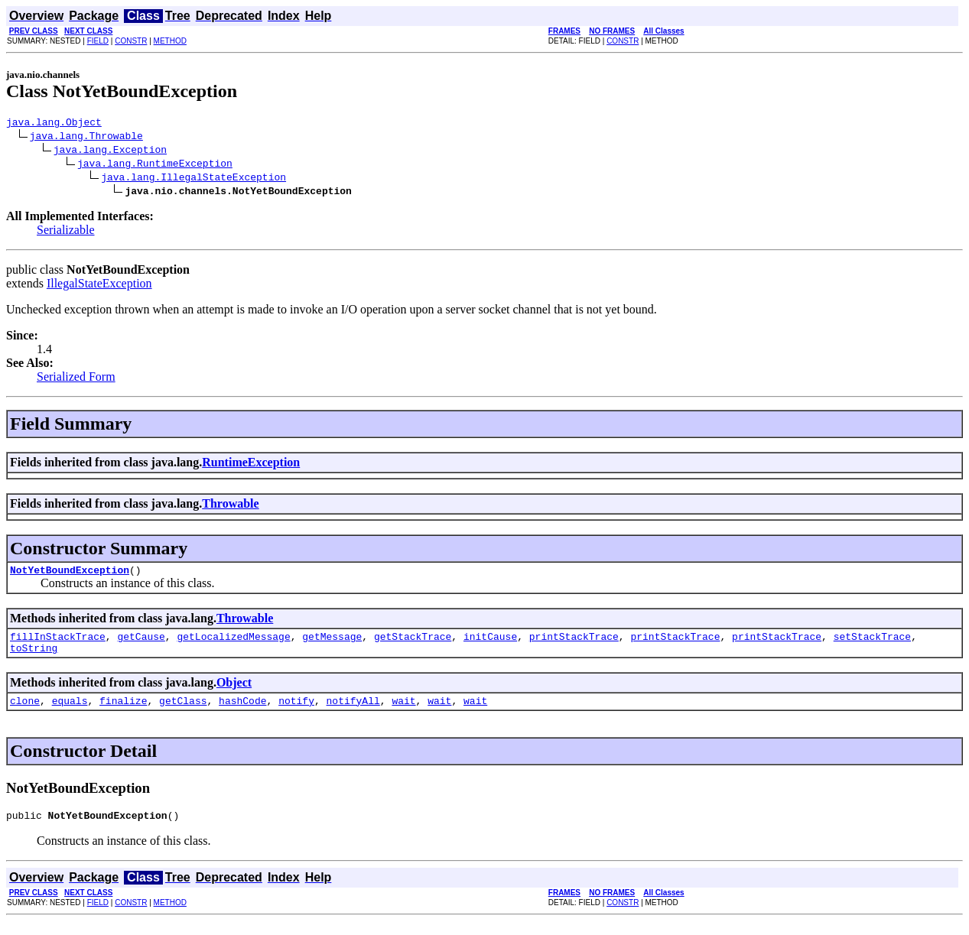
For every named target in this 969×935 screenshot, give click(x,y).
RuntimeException (251, 464)
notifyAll (353, 712)
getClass (182, 712)
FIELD (98, 41)
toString (33, 657)
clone (25, 712)
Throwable (230, 505)
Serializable (66, 232)
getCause (140, 643)
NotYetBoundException (69, 574)
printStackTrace (574, 643)
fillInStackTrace (58, 643)
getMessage (332, 643)
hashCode (242, 712)
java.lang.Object (54, 124)
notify (296, 712)
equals (70, 712)
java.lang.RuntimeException (154, 165)
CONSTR (131, 41)
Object (234, 691)
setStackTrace (872, 643)
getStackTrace (412, 643)
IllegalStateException (99, 285)
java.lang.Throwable (86, 137)
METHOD (170, 41)
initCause (490, 643)
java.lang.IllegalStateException (193, 179)
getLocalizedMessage (233, 643)
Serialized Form (76, 378)
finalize (123, 712)
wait (403, 712)
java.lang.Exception (110, 151)
